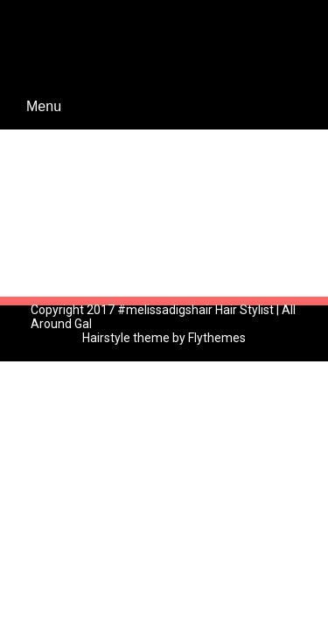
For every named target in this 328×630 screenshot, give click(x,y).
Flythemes (215, 338)
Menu (43, 106)
